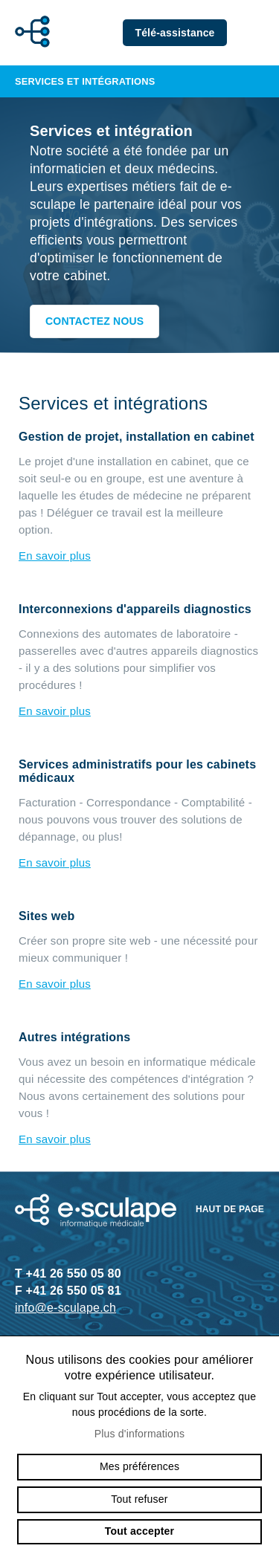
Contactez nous (94, 321)
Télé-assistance (174, 33)
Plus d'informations (139, 1434)
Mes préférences (139, 1466)
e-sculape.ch (28, 32)
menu (256, 32)
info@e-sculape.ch (65, 1307)
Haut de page (230, 1209)
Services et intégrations (139, 81)
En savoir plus (55, 555)
